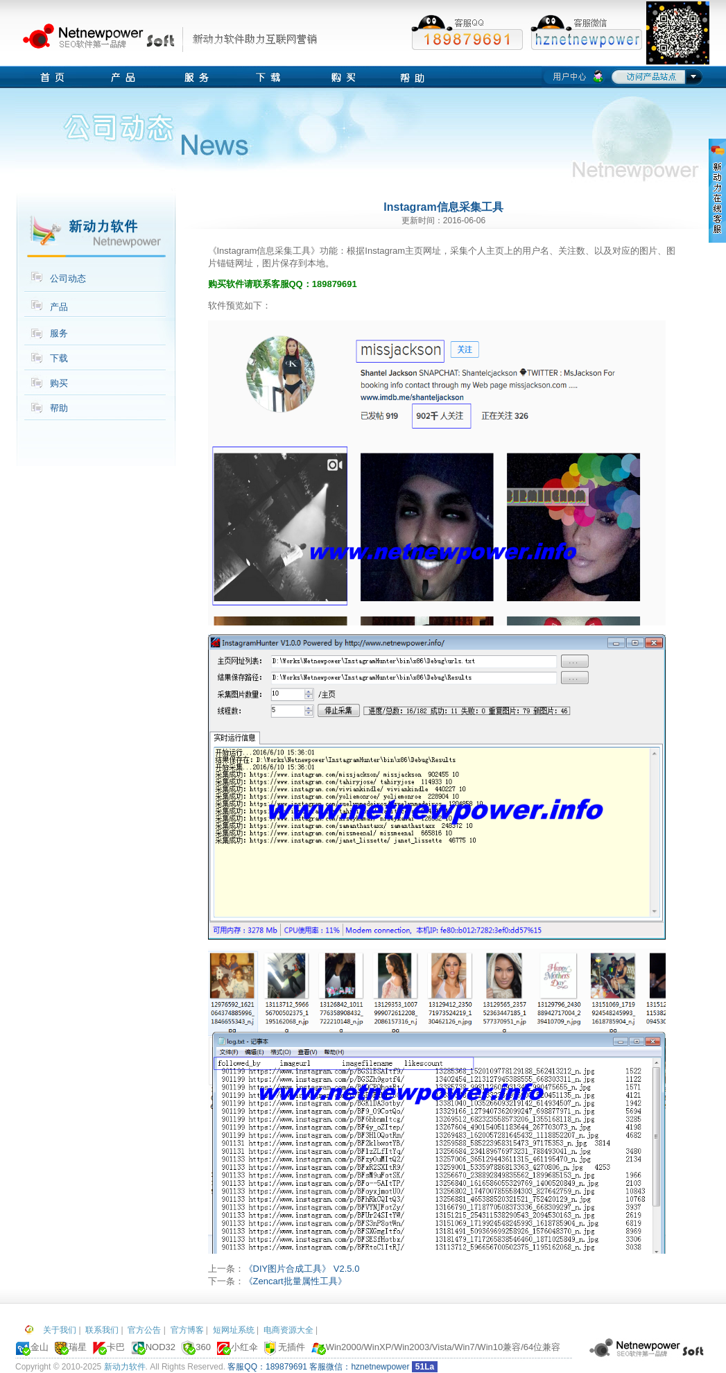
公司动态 (68, 278)
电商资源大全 (288, 1330)
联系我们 (102, 1330)
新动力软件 (125, 1367)
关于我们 (59, 1330)
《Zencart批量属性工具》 (295, 1281)
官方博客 (187, 1330)
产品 (59, 307)
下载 (59, 358)
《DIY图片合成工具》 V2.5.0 (302, 1268)
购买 (59, 383)
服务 (59, 333)
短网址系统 (233, 1330)
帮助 (59, 408)
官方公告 (144, 1330)
